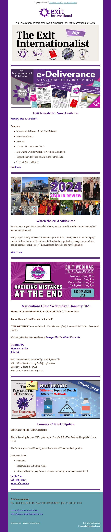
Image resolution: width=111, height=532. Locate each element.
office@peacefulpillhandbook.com (27, 514)
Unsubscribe (16, 523)
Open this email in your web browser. (63, 3)
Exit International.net (91, 523)
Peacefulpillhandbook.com (89, 526)
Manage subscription (31, 523)
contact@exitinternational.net (24, 510)
